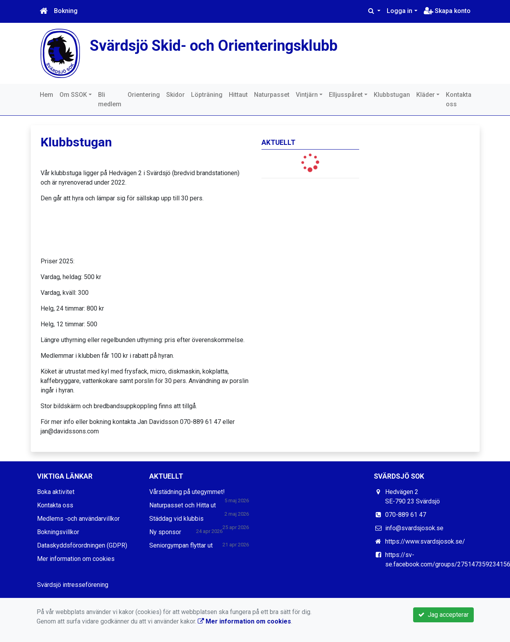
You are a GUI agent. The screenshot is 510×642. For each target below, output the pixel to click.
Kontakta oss (458, 99)
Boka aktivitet (55, 492)
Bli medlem (109, 99)
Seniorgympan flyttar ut (181, 545)
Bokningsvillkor (58, 532)
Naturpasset (271, 94)
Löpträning (207, 94)
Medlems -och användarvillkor (78, 518)
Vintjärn (307, 94)
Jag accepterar (443, 614)
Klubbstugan (392, 94)
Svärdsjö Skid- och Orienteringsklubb (217, 45)
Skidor (175, 94)
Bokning (66, 11)
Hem (46, 94)
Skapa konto (447, 11)
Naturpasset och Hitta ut (182, 505)
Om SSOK (73, 94)
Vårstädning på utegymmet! (187, 492)
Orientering (144, 94)
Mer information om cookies (76, 558)
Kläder (425, 94)
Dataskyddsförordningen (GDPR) (82, 545)
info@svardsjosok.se (414, 528)
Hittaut (238, 94)
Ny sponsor (165, 532)
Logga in (399, 11)
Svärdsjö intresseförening (72, 584)
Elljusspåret (346, 94)
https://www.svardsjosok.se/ (425, 541)
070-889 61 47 (405, 514)
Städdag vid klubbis (176, 518)
